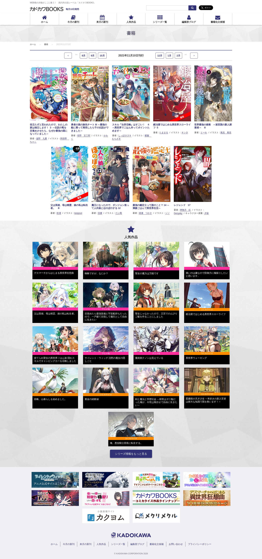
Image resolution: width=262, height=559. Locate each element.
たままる (163, 132)
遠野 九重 (41, 138)
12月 (159, 55)
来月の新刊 (102, 22)
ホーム (44, 22)
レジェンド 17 (182, 205)
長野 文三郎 (83, 135)
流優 (100, 213)
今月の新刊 (73, 22)
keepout (78, 213)
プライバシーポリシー (199, 544)
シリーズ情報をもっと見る (131, 453)
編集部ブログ (189, 22)
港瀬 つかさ (145, 213)
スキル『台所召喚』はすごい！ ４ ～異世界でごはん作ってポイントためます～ (131, 127)
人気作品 (131, 22)
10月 (102, 55)
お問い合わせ (176, 544)
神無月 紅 (185, 210)
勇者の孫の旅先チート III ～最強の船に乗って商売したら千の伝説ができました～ (89, 127)
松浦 (59, 213)
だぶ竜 (118, 213)
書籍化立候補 (218, 22)
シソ (167, 213)
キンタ (184, 132)
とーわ (204, 132)
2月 (178, 55)
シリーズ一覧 (160, 22)
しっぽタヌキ (124, 135)
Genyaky (178, 213)
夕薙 (206, 213)
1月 (169, 55)
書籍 (46, 44)
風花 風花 (225, 132)
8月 (83, 55)
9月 (92, 55)
